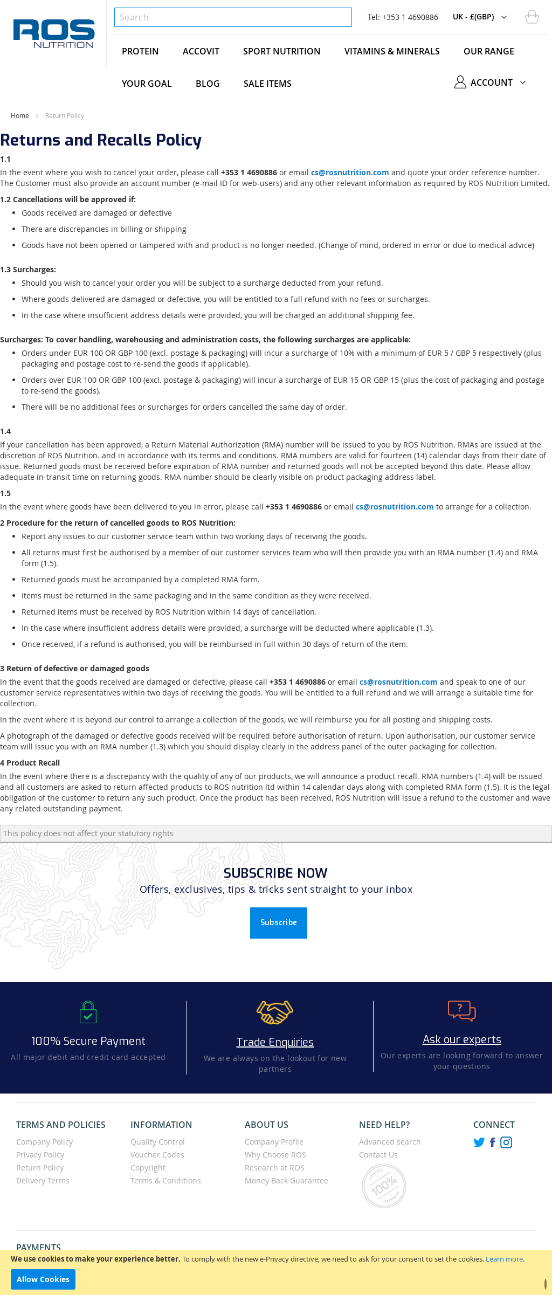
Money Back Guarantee (286, 1180)
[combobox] (233, 17)
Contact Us (378, 1154)
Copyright (147, 1167)
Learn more (504, 1259)
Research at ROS (275, 1167)
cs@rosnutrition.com (350, 172)
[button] (482, 17)
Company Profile (274, 1141)
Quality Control (157, 1141)
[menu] (328, 67)
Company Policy (44, 1141)
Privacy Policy (40, 1154)
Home (20, 115)
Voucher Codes (157, 1154)
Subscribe (279, 923)
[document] (276, 1272)
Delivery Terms (43, 1180)
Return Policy (40, 1167)
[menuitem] (140, 51)
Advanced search (390, 1141)
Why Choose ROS (275, 1154)
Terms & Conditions (165, 1180)
